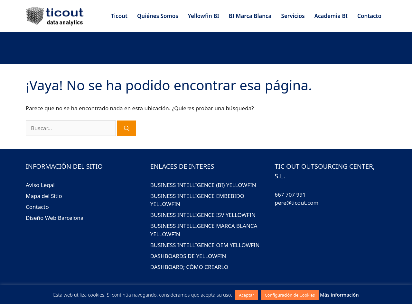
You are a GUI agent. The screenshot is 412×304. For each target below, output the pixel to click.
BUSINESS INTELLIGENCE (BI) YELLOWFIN (203, 185)
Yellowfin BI (203, 16)
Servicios (293, 16)
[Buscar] (126, 128)
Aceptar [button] (246, 295)
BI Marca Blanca (250, 16)
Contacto (369, 16)
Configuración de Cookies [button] (290, 295)
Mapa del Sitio (44, 196)
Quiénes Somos (157, 16)
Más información (339, 294)
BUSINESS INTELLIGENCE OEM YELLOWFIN (205, 245)
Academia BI (331, 16)
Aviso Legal (40, 185)
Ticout (119, 16)
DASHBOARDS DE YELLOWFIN (188, 256)
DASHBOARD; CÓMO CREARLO (189, 267)
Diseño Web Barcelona (54, 217)
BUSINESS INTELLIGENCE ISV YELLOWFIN (203, 215)
